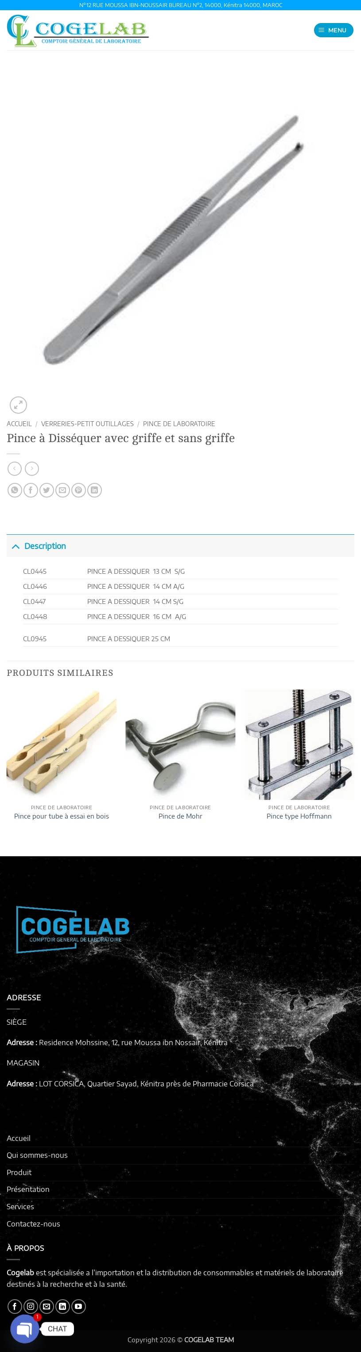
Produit (19, 1172)
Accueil (19, 423)
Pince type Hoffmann (299, 816)
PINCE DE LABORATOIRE (179, 423)
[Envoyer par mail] (62, 490)
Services (20, 1206)
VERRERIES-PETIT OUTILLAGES (87, 423)
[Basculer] (15, 545)
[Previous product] (32, 468)
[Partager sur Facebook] (30, 490)
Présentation (28, 1189)
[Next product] (14, 468)
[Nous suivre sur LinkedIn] (62, 1306)
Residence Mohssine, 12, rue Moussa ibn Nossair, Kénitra (133, 1042)
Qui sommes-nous (37, 1155)
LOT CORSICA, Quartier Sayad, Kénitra (101, 1083)
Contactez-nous (33, 1223)
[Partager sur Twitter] (46, 490)
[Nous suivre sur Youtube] (78, 1306)
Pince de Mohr (180, 816)
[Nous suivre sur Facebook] (15, 1306)
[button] (334, 30)
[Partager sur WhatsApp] (15, 490)
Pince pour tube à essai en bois (61, 816)
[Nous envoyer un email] (46, 1306)
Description (36, 545)
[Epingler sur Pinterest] (78, 490)
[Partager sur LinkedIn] (94, 490)
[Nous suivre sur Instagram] (30, 1306)
